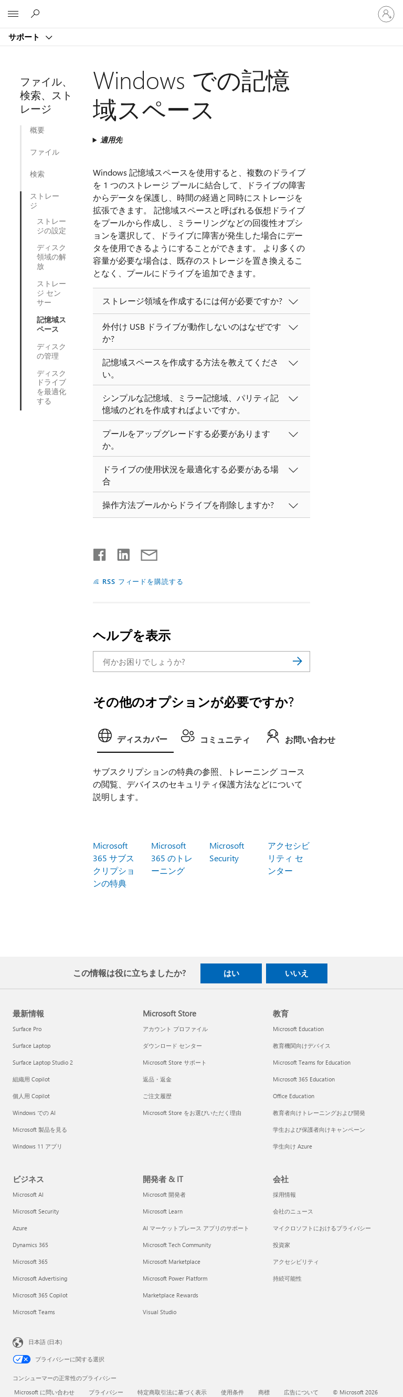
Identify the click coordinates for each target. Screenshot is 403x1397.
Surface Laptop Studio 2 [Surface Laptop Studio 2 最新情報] (43, 1062)
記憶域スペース (51, 324)
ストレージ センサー (51, 293)
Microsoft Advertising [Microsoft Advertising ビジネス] (40, 1278)
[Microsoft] (201, 8)
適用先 (111, 140)
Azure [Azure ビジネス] (20, 1228)
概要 (37, 130)
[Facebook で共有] (100, 552)
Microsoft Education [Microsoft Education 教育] (298, 1029)
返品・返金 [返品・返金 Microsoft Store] (157, 1079)
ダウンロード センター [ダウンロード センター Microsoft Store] (172, 1045)
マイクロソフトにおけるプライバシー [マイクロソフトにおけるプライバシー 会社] (322, 1228)
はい (231, 973)
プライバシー (106, 1392)
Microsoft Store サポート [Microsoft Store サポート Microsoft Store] (175, 1062)
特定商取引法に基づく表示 (172, 1392)
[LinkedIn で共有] (119, 552)
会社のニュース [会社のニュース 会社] (293, 1211)
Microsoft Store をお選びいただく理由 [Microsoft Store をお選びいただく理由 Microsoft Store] (192, 1113)
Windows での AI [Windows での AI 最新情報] (34, 1113)
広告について (301, 1392)
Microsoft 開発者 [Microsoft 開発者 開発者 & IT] (164, 1194)
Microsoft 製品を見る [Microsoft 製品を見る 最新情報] (40, 1129)
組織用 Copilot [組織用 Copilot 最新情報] (31, 1079)
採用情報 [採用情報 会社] (284, 1194)
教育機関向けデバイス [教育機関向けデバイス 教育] (302, 1045)
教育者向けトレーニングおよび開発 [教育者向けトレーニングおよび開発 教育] (319, 1113)
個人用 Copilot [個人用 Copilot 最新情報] (31, 1096)
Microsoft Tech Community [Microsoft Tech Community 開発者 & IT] (177, 1245)
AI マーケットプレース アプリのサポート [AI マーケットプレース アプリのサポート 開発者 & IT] (196, 1228)
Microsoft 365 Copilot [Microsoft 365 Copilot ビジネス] (40, 1295)
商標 (264, 1392)
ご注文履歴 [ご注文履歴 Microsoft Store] (157, 1096)
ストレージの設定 (51, 225)
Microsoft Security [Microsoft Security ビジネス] (36, 1211)
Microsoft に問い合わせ (44, 1392)
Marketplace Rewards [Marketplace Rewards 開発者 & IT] (170, 1295)
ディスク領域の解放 (51, 257)
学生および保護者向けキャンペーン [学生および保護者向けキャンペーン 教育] (319, 1129)
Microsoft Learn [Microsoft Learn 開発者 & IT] (163, 1211)
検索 (37, 174)
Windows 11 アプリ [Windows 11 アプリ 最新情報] (37, 1146)
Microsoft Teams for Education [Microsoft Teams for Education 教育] (312, 1062)
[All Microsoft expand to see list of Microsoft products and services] (13, 14)
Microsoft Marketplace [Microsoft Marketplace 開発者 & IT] (171, 1261)
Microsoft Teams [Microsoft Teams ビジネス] (34, 1312)
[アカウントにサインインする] (386, 14)
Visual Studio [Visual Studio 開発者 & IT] (159, 1312)
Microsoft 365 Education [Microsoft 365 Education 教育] (304, 1079)
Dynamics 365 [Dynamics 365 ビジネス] (30, 1245)
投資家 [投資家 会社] (281, 1245)
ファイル (44, 152)
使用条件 (232, 1392)
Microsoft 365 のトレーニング (172, 858)
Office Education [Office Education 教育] (293, 1096)
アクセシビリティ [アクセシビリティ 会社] (296, 1261)
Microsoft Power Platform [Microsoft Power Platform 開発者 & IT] (175, 1278)
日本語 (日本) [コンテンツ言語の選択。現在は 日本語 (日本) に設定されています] (45, 1342)
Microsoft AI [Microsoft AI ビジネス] (28, 1194)
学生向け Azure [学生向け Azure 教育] (292, 1146)
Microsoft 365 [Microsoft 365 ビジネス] (30, 1261)
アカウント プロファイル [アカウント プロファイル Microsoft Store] (175, 1029)
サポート (25, 36)
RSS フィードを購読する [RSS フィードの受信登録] (143, 581)
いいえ (297, 973)
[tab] (135, 738)
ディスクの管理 (51, 351)
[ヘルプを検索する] (37, 13)
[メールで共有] (144, 552)
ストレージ (44, 200)
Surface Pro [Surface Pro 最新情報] (27, 1029)
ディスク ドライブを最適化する (51, 387)
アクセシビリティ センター (289, 858)
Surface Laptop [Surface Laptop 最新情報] (31, 1045)
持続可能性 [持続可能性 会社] (287, 1278)
